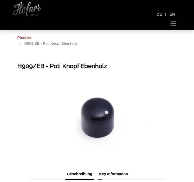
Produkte (24, 37)
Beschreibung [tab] (79, 174)
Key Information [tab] (113, 174)
